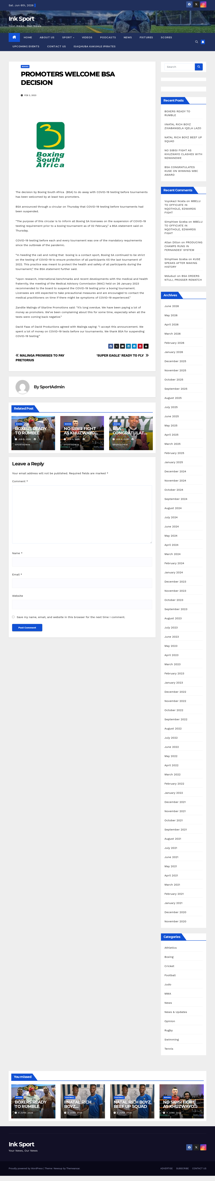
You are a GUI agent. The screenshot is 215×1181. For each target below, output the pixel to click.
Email (17, 574)
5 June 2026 (75, 1113)
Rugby (168, 1030)
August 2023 (173, 618)
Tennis (168, 1048)
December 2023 (175, 581)
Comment (20, 481)
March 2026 (172, 333)
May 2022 (170, 756)
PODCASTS (108, 37)
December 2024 (175, 471)
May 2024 (170, 535)
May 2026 (170, 315)
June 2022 (171, 747)
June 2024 (171, 526)
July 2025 (171, 407)
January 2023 (173, 682)
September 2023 (175, 609)
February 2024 (174, 563)
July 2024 (171, 517)
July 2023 (171, 627)
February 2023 (174, 673)
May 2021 (170, 866)
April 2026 (171, 324)
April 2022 (171, 765)
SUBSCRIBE (182, 1168)
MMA (167, 993)
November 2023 (175, 590)
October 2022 (173, 710)
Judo (167, 984)
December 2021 (175, 802)
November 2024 (175, 480)
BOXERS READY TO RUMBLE (31, 430)
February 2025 (174, 453)
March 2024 (172, 554)
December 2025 (175, 361)
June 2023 (171, 636)
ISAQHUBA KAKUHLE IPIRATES (95, 46)
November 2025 (175, 370)
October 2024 (173, 489)
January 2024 (173, 572)
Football (170, 975)
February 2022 (174, 783)
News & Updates (175, 1012)
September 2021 (175, 829)
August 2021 (172, 838)
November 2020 (175, 921)
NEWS (128, 37)
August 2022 (173, 728)
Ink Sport (21, 18)
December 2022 (175, 691)
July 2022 (171, 737)
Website (17, 595)
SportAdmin (52, 386)
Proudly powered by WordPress (26, 1168)
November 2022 (175, 701)
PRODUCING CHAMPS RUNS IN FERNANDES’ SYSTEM (183, 246)
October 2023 (173, 600)
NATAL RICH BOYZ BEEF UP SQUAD (132, 1104)
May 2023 (170, 646)
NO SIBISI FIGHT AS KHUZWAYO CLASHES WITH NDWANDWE (183, 154)
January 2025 (173, 462)
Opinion (169, 1021)
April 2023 (171, 655)
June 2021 (171, 857)
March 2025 (172, 443)
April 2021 (171, 875)
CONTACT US (56, 46)
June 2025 (171, 416)
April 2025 (171, 434)
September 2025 (175, 388)
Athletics (170, 947)
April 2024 (171, 544)
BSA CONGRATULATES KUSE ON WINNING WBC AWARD (181, 170)
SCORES (166, 37)
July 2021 (170, 848)
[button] (196, 41)
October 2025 (173, 379)
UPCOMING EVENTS (26, 46)
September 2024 (175, 499)
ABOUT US (47, 37)
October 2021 (173, 820)
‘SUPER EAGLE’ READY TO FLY (122, 355)
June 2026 (171, 306)
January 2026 (173, 352)
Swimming (171, 1039)
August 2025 (173, 398)
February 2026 (174, 342)
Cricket (169, 966)
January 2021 (173, 903)
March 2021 (172, 884)
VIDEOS (87, 37)
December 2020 (175, 912)
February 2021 (174, 893)
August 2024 (173, 508)
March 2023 (172, 664)
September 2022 (175, 719)
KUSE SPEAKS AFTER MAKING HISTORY (182, 262)
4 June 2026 (174, 1113)
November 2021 (175, 811)
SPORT (67, 37)
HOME (28, 37)
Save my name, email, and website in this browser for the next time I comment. (71, 617)
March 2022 (172, 774)
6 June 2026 (25, 1113)
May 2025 (170, 425)
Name (17, 553)
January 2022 (173, 792)
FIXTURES (146, 37)
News (168, 1002)
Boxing (25, 66)
